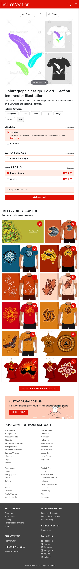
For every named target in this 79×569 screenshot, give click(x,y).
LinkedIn (46, 557)
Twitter (45, 544)
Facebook (47, 541)
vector (35, 114)
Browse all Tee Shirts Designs (39, 388)
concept (47, 114)
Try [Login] (39, 14)
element (10, 119)
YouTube (46, 554)
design (58, 114)
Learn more (14, 138)
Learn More (70, 127)
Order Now (18, 412)
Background (11, 114)
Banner (24, 114)
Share (52, 14)
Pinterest (46, 547)
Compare (70, 168)
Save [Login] (26, 14)
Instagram (47, 550)
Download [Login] (39, 197)
